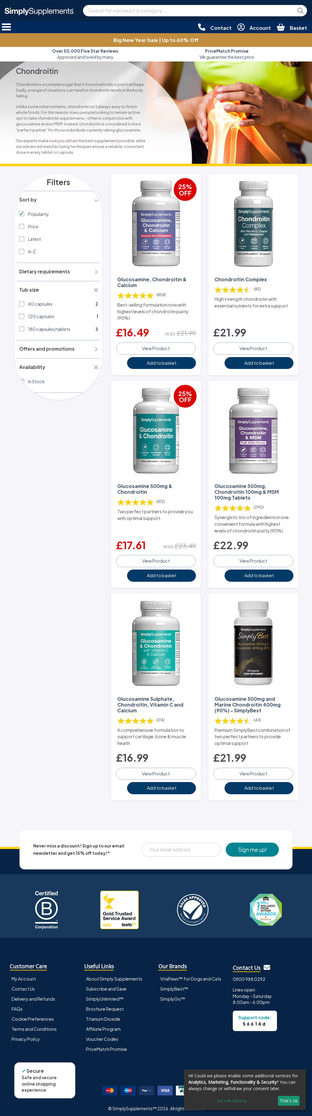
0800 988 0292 (249, 976)
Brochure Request (105, 1006)
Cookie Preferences (33, 1016)
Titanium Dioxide (103, 1016)
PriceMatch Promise (106, 1046)
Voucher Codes (102, 1036)
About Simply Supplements (114, 975)
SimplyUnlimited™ (105, 995)
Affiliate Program (103, 1026)
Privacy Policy (26, 1036)
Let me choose (232, 1101)
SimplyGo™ (172, 995)
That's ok (288, 1101)
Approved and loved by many (85, 54)
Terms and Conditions (34, 1026)
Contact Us (23, 985)
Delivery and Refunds (33, 995)
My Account (24, 975)
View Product (156, 347)
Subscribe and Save (106, 985)
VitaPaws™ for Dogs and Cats (190, 975)
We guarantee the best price (227, 54)
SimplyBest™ (174, 985)
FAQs (17, 1006)
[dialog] (245, 1089)
